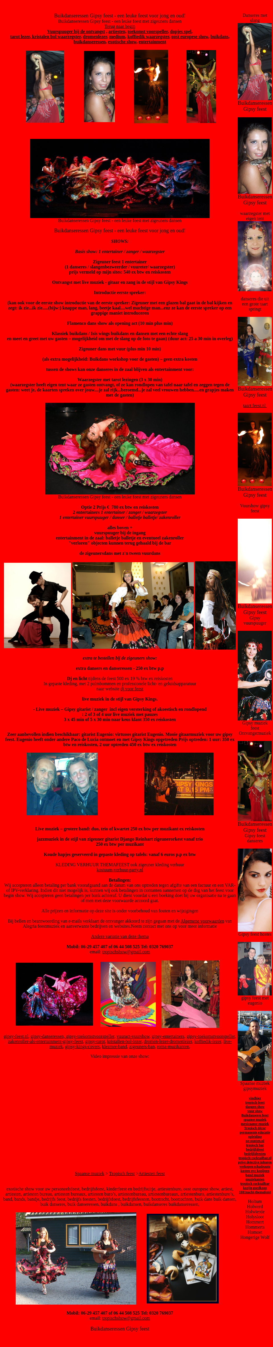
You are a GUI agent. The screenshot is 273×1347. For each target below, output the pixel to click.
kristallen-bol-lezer (124, 1041)
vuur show (254, 1111)
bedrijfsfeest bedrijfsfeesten (255, 1151)
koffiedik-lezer (208, 1041)
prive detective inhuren (255, 1162)
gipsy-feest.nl (16, 1036)
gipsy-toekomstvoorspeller (90, 1036)
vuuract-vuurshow (133, 1036)
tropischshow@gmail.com (126, 951)
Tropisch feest (122, 1173)
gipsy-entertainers (168, 1036)
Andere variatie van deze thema (120, 936)
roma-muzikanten (173, 1046)
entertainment (152, 41)
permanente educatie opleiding (255, 1134)
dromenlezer (95, 36)
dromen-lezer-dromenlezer (168, 1041)
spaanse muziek (254, 1120)
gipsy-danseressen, (48, 1036)
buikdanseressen (90, 41)
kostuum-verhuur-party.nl (120, 869)
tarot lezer (20, 36)
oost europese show (189, 36)
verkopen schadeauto (254, 1167)
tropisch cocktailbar (255, 1184)
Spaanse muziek (89, 1173)
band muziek (254, 1175)
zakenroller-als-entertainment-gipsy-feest (45, 1041)
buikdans (219, 36)
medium (117, 36)
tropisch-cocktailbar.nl (255, 1158)
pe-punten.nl (255, 1141)
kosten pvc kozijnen (255, 1171)
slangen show (255, 1107)
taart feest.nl (255, 405)
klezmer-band (114, 1046)
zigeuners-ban (142, 1046)
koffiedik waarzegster (148, 36)
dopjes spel (180, 31)
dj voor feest (132, 688)
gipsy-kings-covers (82, 1046)
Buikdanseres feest (254, 1115)
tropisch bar (255, 1145)
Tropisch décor (255, 1128)
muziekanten (254, 1179)
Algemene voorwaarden (202, 921)
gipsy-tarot (95, 1041)
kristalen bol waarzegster (56, 36)
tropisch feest (254, 1102)
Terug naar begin (119, 26)
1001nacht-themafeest (255, 1192)
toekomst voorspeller (148, 31)
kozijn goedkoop (255, 1188)
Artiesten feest (151, 1173)
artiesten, (117, 31)
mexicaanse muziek (255, 1124)
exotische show (122, 41)
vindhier (255, 1098)
